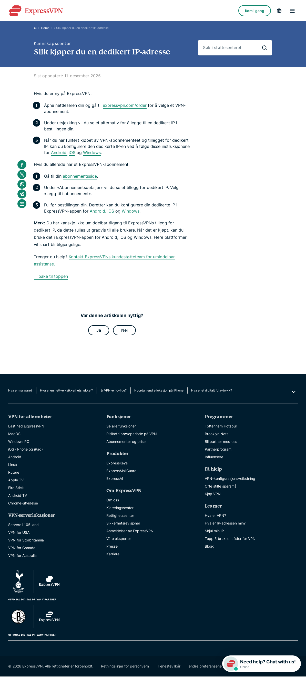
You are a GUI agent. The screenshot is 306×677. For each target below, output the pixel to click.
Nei (124, 330)
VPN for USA (18, 533)
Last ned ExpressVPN (26, 426)
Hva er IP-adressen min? (225, 523)
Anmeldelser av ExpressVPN (130, 531)
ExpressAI (114, 479)
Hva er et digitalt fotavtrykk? (211, 391)
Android (14, 457)
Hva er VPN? (215, 516)
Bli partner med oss (221, 442)
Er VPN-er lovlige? (113, 391)
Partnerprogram (218, 449)
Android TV (17, 496)
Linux (12, 465)
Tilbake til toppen (51, 276)
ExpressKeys (117, 463)
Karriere (112, 554)
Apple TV (16, 480)
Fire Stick (16, 488)
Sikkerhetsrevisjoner (123, 523)
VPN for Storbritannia (26, 540)
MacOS (14, 434)
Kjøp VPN (213, 494)
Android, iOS (102, 211)
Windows (92, 152)
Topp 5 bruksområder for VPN (230, 539)
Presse (112, 547)
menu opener (292, 11)
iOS (72, 152)
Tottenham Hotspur (221, 426)
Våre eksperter (118, 539)
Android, (59, 152)
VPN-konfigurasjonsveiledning (230, 479)
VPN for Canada (21, 548)
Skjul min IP (214, 531)
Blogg (210, 547)
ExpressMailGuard (121, 471)
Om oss (112, 500)
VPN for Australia (22, 556)
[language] (279, 11)
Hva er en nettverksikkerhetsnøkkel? (66, 391)
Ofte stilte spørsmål (221, 486)
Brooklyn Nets (216, 434)
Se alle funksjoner (121, 426)
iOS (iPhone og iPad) (25, 449)
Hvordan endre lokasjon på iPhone (158, 391)
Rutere (13, 473)
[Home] (37, 28)
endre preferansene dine (209, 666)
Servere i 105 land (23, 525)
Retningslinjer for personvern (125, 666)
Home (45, 28)
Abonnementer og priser (126, 442)
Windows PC (18, 442)
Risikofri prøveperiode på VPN (131, 434)
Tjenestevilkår (168, 666)
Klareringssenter (120, 508)
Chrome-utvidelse (23, 503)
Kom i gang (254, 10)
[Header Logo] (35, 10)
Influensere (214, 457)
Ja (98, 330)
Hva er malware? (20, 391)
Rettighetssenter (120, 516)
